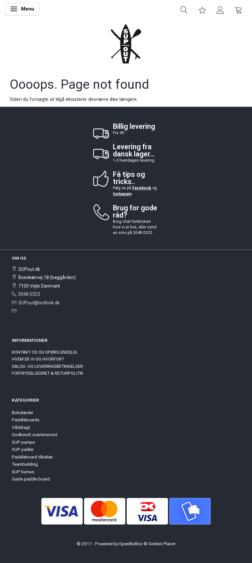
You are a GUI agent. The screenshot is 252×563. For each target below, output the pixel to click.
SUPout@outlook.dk (39, 302)
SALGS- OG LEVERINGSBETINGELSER (47, 366)
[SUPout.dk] (126, 43)
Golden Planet (162, 543)
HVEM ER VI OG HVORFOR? (38, 359)
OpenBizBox (131, 543)
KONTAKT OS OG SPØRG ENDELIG (44, 352)
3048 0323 (29, 294)
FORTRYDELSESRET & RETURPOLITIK (47, 373)
